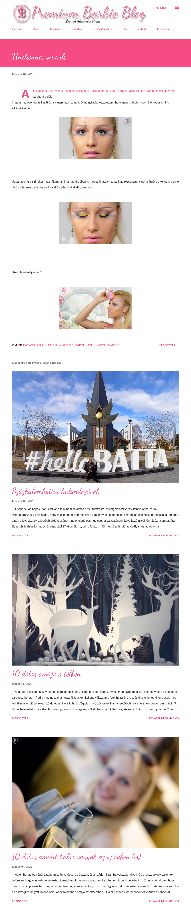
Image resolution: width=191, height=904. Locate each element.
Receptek (76, 28)
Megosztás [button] (167, 345)
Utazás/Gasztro (102, 28)
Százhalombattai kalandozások (56, 491)
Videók (142, 28)
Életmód (17, 28)
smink (57, 345)
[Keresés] (160, 7)
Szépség (55, 28)
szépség (67, 345)
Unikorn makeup (107, 345)
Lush (49, 345)
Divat (36, 28)
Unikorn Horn (85, 345)
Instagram (163, 28)
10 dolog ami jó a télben (46, 673)
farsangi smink (34, 345)
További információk (164, 535)
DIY (125, 28)
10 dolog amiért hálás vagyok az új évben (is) (76, 856)
